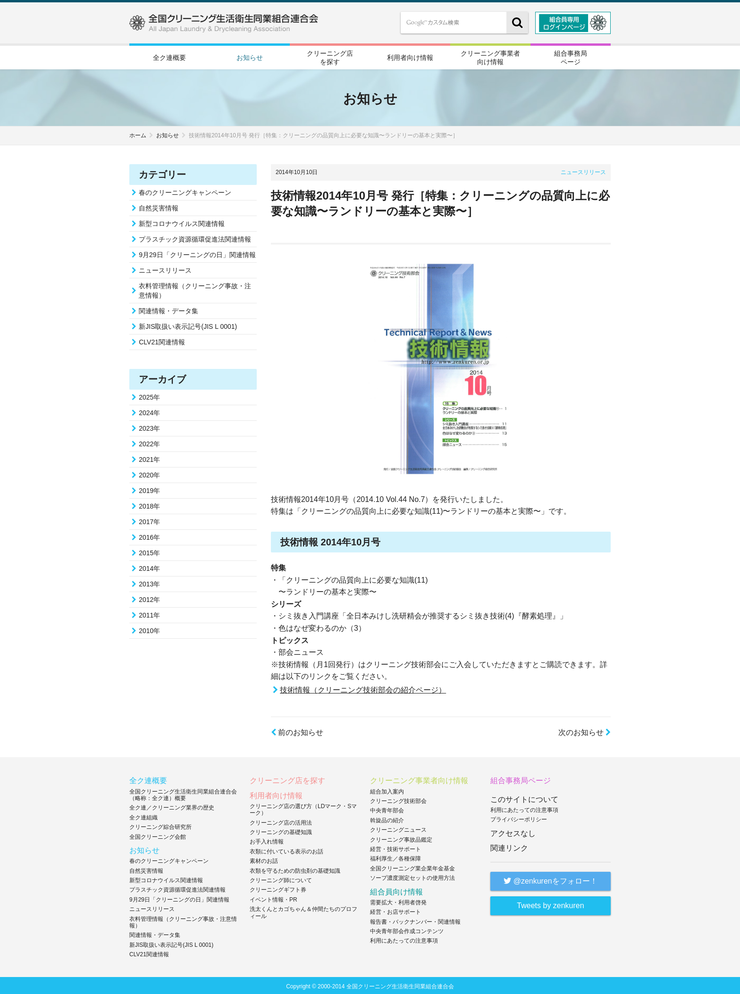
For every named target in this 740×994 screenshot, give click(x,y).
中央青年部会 (387, 809)
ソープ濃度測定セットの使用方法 (412, 876)
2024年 (149, 411)
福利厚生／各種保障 (395, 857)
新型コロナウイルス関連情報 (182, 222)
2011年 (149, 614)
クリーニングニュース (398, 828)
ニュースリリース (583, 170)
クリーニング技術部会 (398, 799)
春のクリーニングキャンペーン (185, 191)
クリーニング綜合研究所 (160, 825)
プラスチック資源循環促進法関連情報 (195, 238)
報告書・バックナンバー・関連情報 (415, 920)
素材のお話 (264, 859)
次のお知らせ (584, 731)
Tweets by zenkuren (550, 904)
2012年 (149, 598)
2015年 (149, 551)
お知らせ (249, 57)
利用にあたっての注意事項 (404, 939)
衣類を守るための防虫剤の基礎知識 (295, 869)
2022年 (149, 442)
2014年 (149, 567)
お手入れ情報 (267, 840)
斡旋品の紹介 (387, 819)
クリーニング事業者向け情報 (490, 57)
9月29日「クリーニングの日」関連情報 (197, 253)
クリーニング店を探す (330, 57)
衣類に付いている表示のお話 (286, 850)
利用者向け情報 (410, 57)
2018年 (149, 505)
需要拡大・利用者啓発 (398, 901)
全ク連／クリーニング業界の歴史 (171, 806)
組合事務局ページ (570, 57)
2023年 (149, 427)
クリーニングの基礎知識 (281, 830)
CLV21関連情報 (162, 340)
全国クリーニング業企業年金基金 (412, 867)
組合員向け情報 (396, 890)
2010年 (149, 629)
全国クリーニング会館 (157, 835)
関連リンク (509, 847)
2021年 (149, 458)
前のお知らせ (297, 731)
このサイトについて (524, 798)
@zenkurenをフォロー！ (550, 880)
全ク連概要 (169, 57)
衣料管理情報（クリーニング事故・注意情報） (195, 289)
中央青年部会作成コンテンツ (407, 930)
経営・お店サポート (395, 910)
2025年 (149, 396)
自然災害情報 (158, 206)
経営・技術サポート (395, 847)
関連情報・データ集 (168, 309)
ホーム (137, 134)
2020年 (149, 473)
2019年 (149, 489)
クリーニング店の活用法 (281, 821)
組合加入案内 (387, 789)
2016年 (149, 536)
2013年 (149, 582)
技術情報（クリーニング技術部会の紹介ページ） (363, 689)
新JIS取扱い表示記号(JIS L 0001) (188, 325)
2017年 (149, 520)
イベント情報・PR (273, 898)
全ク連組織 (143, 816)
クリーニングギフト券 (278, 888)
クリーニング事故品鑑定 (401, 838)
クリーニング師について (281, 879)
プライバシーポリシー (518, 818)
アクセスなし (513, 831)
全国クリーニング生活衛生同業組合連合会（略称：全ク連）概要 (183, 793)
